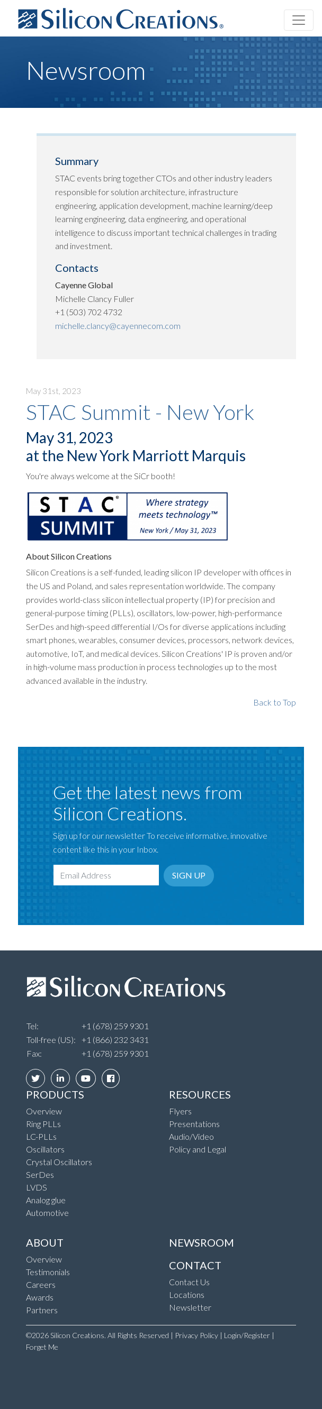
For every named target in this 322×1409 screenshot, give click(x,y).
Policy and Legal (197, 1149)
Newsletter (190, 1307)
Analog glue (46, 1200)
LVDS (36, 1187)
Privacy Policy (196, 1335)
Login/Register (247, 1335)
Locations (186, 1294)
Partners (42, 1310)
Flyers (180, 1111)
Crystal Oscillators (59, 1162)
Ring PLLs (43, 1124)
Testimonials (48, 1272)
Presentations (194, 1124)
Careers (41, 1284)
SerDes (40, 1174)
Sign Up (188, 875)
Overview (44, 1111)
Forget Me (42, 1346)
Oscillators (45, 1149)
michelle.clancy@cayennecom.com (118, 326)
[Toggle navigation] (299, 20)
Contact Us (189, 1282)
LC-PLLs (41, 1136)
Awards (39, 1297)
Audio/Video (191, 1136)
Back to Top (274, 702)
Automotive (47, 1212)
